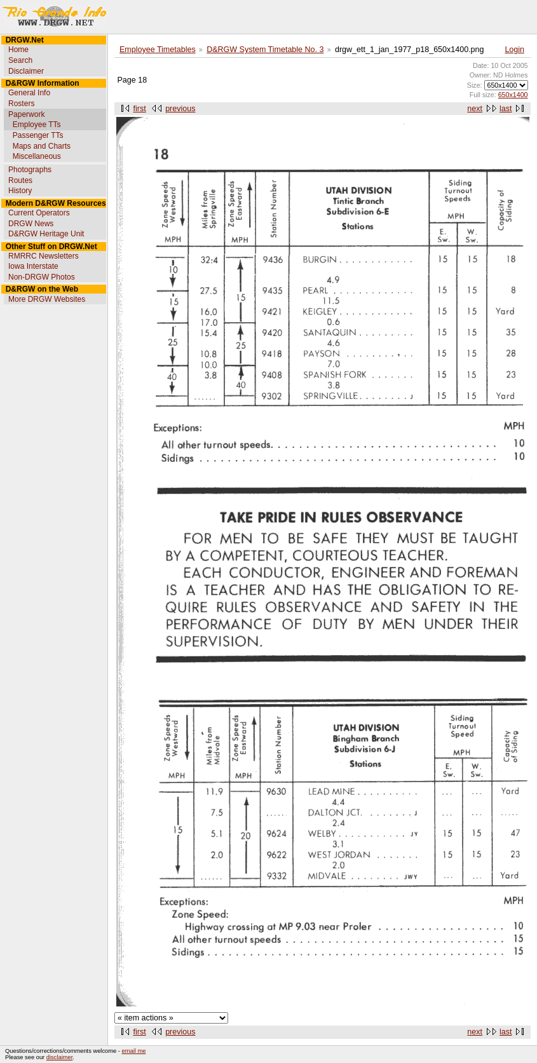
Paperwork (26, 114)
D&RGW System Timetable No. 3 (265, 49)
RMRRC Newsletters (43, 256)
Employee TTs (37, 124)
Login (514, 49)
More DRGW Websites (46, 299)
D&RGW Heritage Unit (46, 233)
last (506, 108)
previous (180, 108)
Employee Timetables (157, 49)
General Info (29, 92)
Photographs (29, 169)
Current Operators (39, 212)
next (474, 108)
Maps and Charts (42, 146)
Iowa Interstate (33, 266)
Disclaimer (26, 71)
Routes (20, 180)
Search (20, 60)
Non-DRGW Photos (41, 277)
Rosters (21, 103)
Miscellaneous (37, 156)
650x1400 (513, 94)
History (20, 190)
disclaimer (59, 1057)
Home (18, 49)
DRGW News (30, 223)
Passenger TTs (38, 135)
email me (134, 1051)
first (139, 108)
